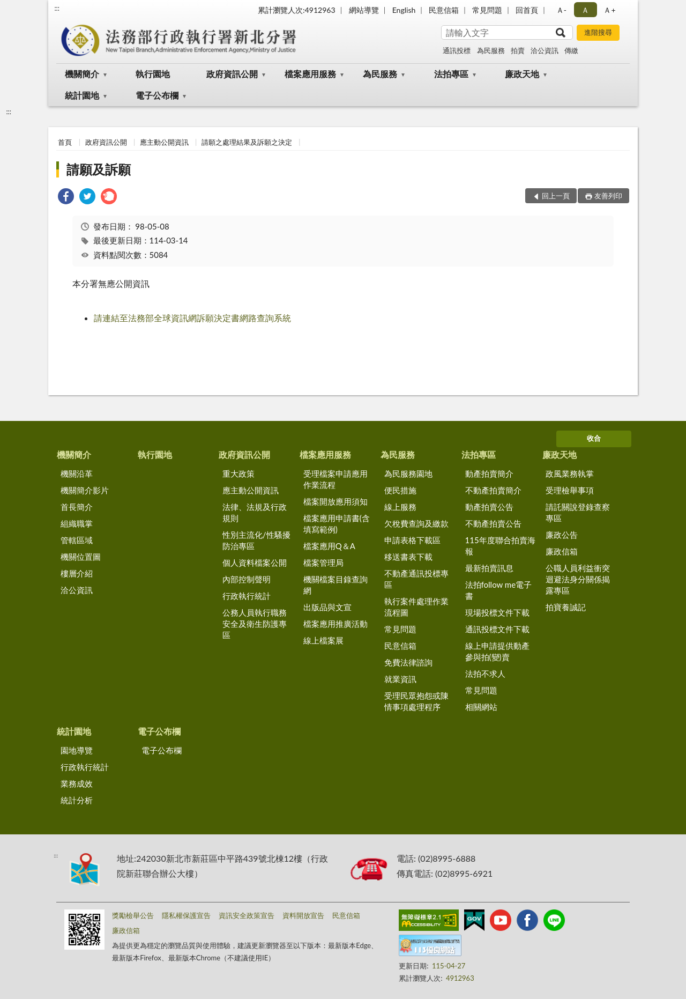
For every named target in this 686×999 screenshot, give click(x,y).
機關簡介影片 (85, 490)
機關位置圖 (81, 556)
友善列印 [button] (608, 195)
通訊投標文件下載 (497, 629)
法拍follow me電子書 (498, 590)
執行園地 (153, 74)
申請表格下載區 (412, 540)
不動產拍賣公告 (493, 523)
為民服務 (491, 50)
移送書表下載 (408, 556)
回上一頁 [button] (556, 195)
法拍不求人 (485, 673)
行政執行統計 (246, 596)
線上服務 (400, 507)
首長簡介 (77, 507)
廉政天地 (522, 74)
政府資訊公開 (232, 74)
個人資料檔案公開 (254, 562)
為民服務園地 (408, 473)
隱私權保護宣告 (186, 915)
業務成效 (77, 783)
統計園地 (82, 95)
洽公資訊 (544, 50)
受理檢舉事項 (570, 490)
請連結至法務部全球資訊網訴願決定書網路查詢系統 (192, 318)
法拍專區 (451, 74)
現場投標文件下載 (497, 612)
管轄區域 (77, 540)
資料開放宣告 (303, 915)
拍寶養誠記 (566, 607)
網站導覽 (364, 9)
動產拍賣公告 (489, 507)
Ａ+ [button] (609, 9)
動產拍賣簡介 (489, 473)
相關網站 (481, 707)
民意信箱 (444, 9)
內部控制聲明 (246, 579)
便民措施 (400, 490)
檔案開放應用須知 (335, 501)
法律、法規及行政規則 (254, 512)
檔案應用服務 (310, 74)
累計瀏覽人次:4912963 (296, 9)
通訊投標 (457, 50)
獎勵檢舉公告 (133, 915)
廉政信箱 (562, 551)
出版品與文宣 (327, 607)
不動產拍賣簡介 (493, 490)
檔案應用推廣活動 (335, 623)
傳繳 (571, 50)
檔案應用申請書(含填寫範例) (336, 523)
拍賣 (518, 50)
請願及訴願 (98, 169)
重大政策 (238, 473)
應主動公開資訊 (164, 142)
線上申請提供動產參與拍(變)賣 (497, 651)
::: (56, 8)
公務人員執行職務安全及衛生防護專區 (254, 624)
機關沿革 (77, 473)
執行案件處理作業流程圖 (416, 606)
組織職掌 (77, 523)
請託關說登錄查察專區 (578, 512)
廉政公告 (562, 534)
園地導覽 (77, 750)
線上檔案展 (323, 640)
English (404, 9)
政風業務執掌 (570, 473)
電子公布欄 (157, 95)
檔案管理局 (323, 562)
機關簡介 (82, 74)
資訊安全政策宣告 (246, 915)
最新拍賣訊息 (489, 568)
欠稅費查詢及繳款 (416, 523)
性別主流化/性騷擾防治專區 (256, 540)
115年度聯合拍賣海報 (500, 545)
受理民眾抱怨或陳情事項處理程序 (416, 701)
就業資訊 (400, 679)
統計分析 (77, 800)
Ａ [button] (585, 9)
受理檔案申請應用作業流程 (335, 479)
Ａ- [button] (561, 9)
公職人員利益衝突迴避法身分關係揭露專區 (578, 579)
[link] (66, 197)
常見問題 (487, 9)
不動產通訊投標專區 (416, 578)
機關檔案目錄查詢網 (335, 584)
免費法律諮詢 (408, 662)
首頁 (65, 142)
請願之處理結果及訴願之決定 (247, 142)
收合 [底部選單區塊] (594, 438)
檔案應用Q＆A (329, 546)
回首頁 (527, 9)
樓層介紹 (77, 573)
